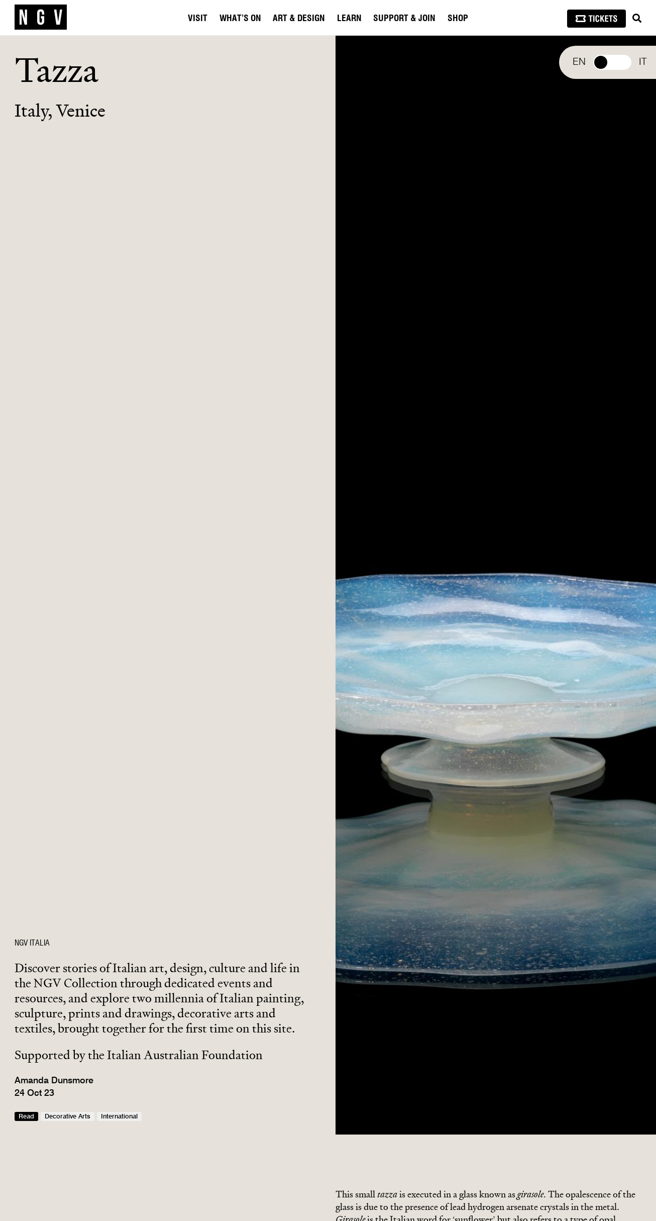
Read (26, 1116)
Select (612, 62)
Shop (458, 18)
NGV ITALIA (32, 943)
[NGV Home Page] (41, 17)
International (119, 1116)
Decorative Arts (67, 1116)
